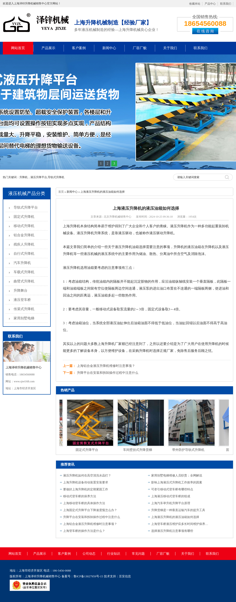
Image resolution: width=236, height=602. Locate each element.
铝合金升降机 (24, 235)
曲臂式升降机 (24, 281)
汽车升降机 (22, 263)
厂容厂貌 (140, 48)
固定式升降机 (24, 217)
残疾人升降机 (24, 244)
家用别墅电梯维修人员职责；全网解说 (176, 475)
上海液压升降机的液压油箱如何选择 (175, 517)
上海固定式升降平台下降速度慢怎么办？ (90, 510)
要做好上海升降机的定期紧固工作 (85, 489)
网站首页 (18, 48)
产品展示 (48, 48)
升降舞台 (20, 290)
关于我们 (170, 48)
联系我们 (225, 3)
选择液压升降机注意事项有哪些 (172, 531)
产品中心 (210, 3)
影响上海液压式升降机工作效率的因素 (176, 482)
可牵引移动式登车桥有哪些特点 (172, 489)
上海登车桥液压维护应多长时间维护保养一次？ (180, 524)
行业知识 (113, 553)
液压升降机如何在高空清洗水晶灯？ (87, 475)
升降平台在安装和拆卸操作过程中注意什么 (107, 372)
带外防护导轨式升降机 (189, 450)
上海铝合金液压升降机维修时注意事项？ (106, 366)
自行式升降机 (24, 253)
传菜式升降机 (24, 309)
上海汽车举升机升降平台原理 (170, 503)
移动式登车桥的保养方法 (79, 496)
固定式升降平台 (87, 450)
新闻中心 (109, 48)
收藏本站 (194, 3)
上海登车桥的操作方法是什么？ (84, 531)
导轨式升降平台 (26, 207)
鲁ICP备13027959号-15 (88, 576)
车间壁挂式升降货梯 (138, 450)
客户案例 (79, 48)
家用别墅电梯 (24, 318)
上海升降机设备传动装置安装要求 (85, 482)
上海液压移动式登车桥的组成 (170, 496)
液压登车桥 (22, 300)
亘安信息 (125, 576)
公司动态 (89, 553)
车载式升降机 (24, 272)
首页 (61, 191)
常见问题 (138, 553)
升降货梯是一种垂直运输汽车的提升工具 (178, 510)
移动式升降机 (24, 226)
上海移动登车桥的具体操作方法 (84, 503)
